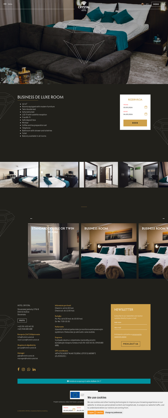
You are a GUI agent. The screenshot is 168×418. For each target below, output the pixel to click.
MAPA (22, 323)
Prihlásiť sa (130, 346)
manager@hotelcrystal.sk (28, 361)
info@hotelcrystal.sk (26, 339)
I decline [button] (99, 412)
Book (156, 4)
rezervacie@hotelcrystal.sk (29, 342)
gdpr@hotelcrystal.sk (26, 358)
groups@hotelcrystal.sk (27, 350)
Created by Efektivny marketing (39, 413)
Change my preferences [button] (113, 412)
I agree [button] (91, 412)
